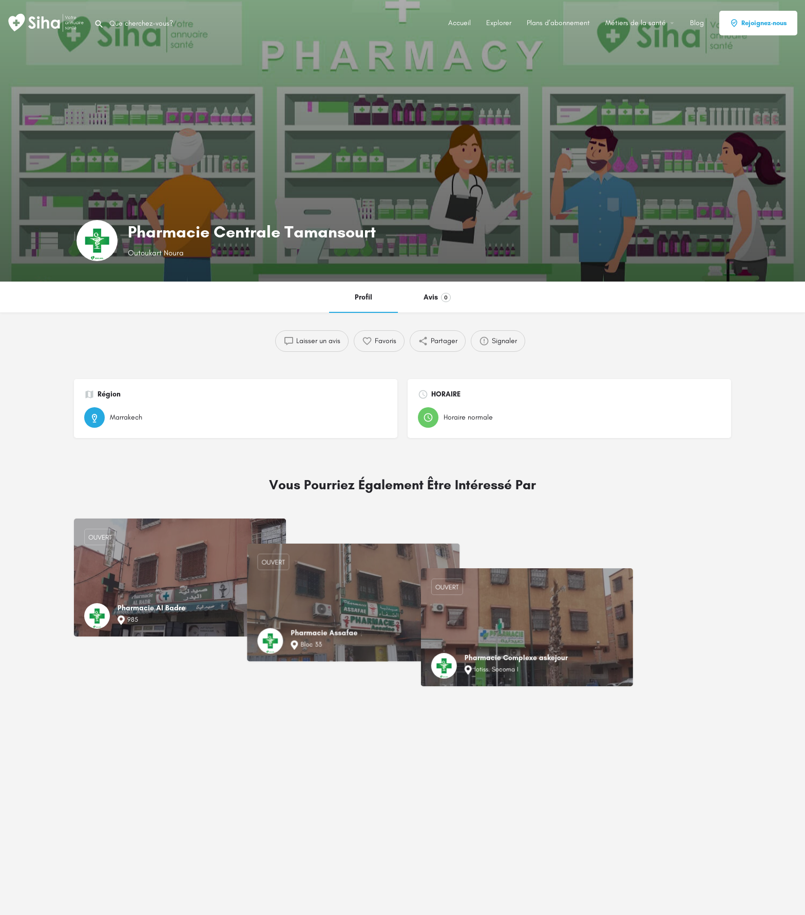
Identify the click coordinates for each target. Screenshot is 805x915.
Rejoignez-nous (758, 23)
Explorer (498, 22)
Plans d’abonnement (558, 22)
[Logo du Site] (47, 22)
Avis (437, 297)
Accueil (459, 22)
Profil (363, 297)
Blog (697, 22)
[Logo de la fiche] (97, 240)
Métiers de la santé (635, 22)
